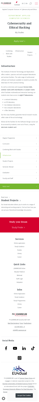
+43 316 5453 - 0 (19, 327)
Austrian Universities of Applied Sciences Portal (17, 384)
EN (26, 3)
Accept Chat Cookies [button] (24, 395)
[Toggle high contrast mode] (17, 3)
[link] (19, 243)
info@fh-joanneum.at (19, 330)
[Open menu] (36, 3)
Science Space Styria (26, 378)
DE (23, 3)
